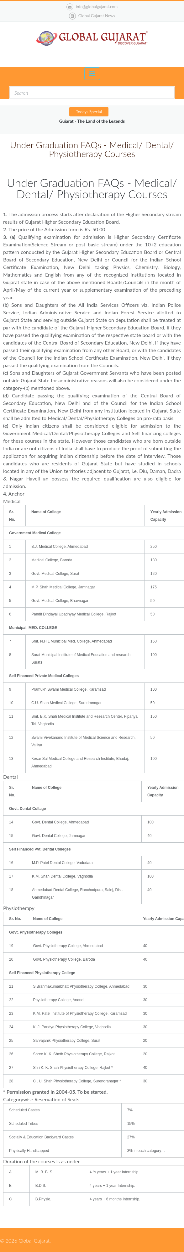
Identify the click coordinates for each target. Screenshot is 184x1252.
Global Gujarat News (96, 15)
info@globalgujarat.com (92, 6)
